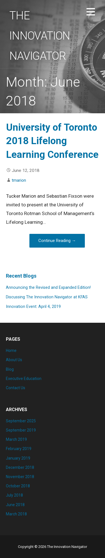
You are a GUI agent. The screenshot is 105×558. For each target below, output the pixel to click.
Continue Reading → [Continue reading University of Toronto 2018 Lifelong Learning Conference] (57, 240)
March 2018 (16, 514)
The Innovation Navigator (39, 36)
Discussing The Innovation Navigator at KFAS (47, 297)
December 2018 (20, 467)
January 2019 (18, 458)
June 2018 (15, 504)
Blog (10, 369)
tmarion (19, 180)
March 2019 (16, 439)
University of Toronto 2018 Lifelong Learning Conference (52, 141)
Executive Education (23, 378)
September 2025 (21, 421)
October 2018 (18, 486)
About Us (14, 360)
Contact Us (15, 388)
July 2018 (14, 495)
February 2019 (18, 448)
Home (11, 350)
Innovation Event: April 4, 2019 (33, 306)
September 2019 (21, 430)
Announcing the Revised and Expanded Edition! (48, 287)
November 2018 (20, 476)
